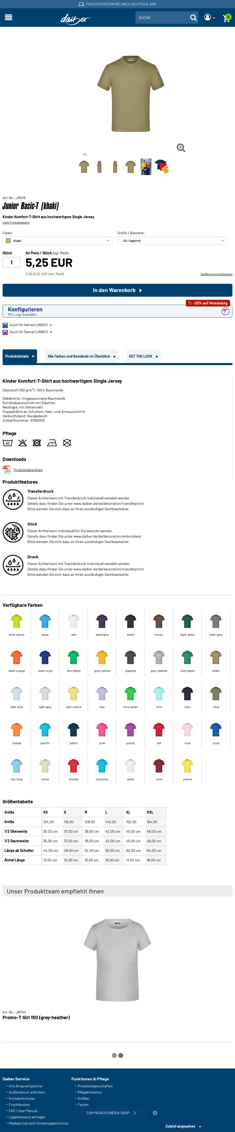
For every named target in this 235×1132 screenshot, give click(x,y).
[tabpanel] (117, 616)
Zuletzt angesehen (180, 1126)
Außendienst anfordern (27, 1092)
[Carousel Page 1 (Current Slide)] (114, 1055)
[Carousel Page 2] (120, 1055)
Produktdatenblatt (23, 470)
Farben (83, 1104)
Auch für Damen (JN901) (25, 332)
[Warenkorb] (226, 17)
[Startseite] (76, 19)
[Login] (210, 17)
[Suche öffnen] (193, 17)
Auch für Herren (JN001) (25, 325)
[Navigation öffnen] (8, 17)
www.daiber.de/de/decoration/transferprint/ (109, 503)
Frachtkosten (19, 1104)
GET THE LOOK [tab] (141, 356)
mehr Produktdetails (16, 222)
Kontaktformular (22, 1098)
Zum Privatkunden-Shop (111, 1113)
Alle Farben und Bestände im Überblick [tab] (79, 356)
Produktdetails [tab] (17, 356)
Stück (7, 253)
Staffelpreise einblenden (216, 274)
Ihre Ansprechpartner (26, 1086)
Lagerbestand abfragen (27, 1117)
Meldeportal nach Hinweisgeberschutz (39, 1123)
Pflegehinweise (89, 1092)
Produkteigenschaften (95, 1086)
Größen (83, 1098)
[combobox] (166, 17)
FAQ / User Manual (23, 1111)
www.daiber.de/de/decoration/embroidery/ (108, 536)
